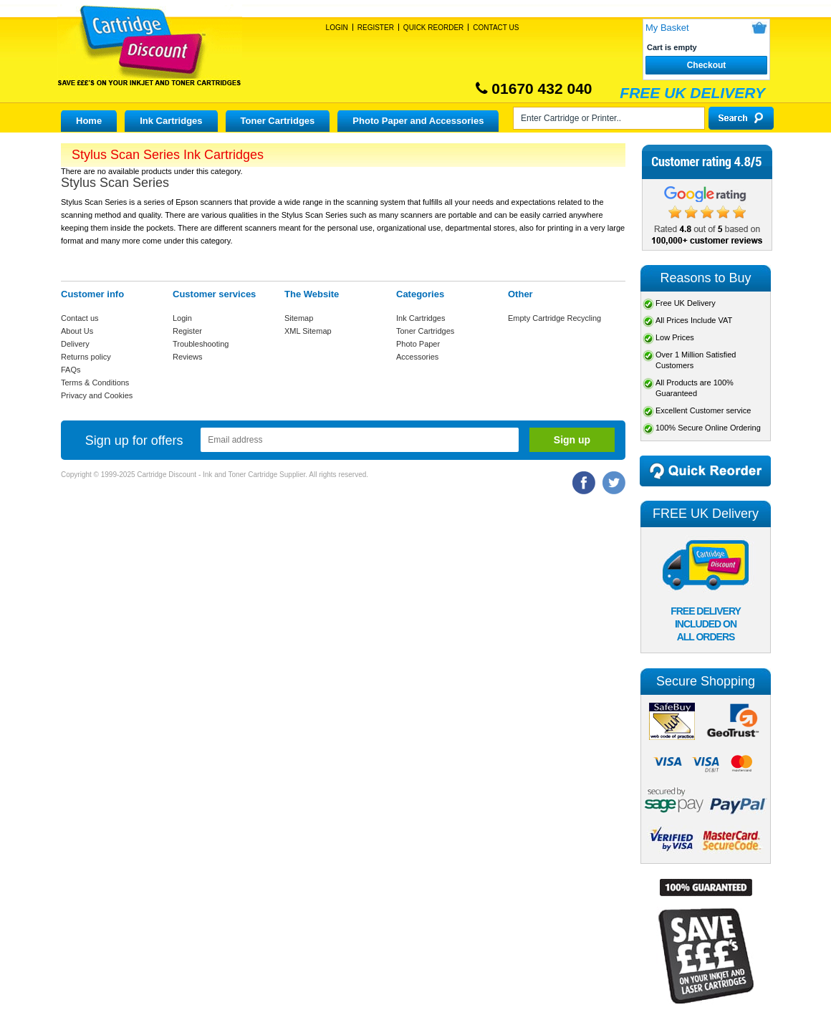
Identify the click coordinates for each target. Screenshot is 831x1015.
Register (375, 28)
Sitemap (298, 318)
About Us (77, 331)
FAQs (71, 369)
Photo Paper (418, 344)
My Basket (667, 27)
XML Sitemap (308, 331)
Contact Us (496, 28)
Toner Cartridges (278, 120)
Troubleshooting (201, 344)
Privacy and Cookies (97, 395)
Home (89, 120)
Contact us (80, 318)
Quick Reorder (433, 28)
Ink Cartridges (171, 120)
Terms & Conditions (95, 382)
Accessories (417, 356)
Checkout (706, 65)
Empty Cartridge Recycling (554, 318)
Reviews (188, 356)
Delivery (75, 344)
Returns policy (86, 356)
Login (337, 28)
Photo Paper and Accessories (418, 120)
